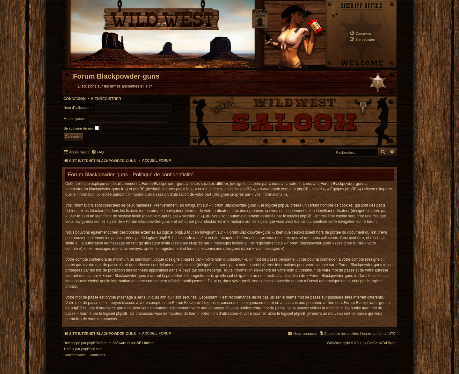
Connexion (74, 99)
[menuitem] (361, 33)
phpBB (92, 343)
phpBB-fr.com (92, 349)
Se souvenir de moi (81, 128)
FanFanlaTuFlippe (381, 343)
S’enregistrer (106, 99)
